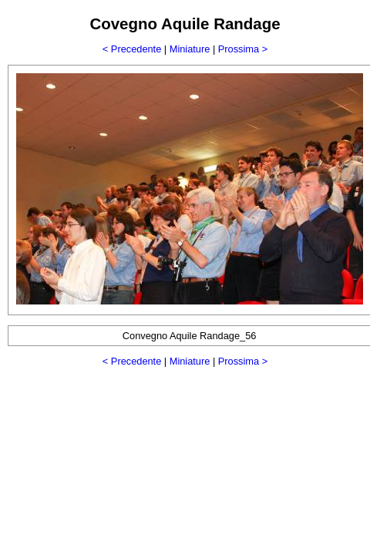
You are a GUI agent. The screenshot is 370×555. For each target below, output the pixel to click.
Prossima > (242, 49)
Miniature (190, 49)
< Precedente (132, 49)
